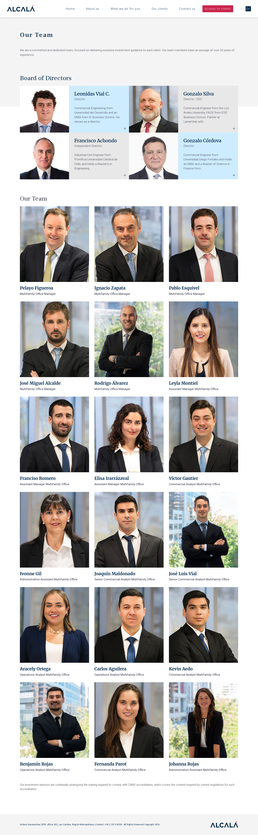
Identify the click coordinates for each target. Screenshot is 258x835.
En (248, 8)
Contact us (187, 8)
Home (70, 8)
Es (242, 8)
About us (92, 8)
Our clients (160, 8)
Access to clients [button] (218, 8)
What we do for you (125, 8)
